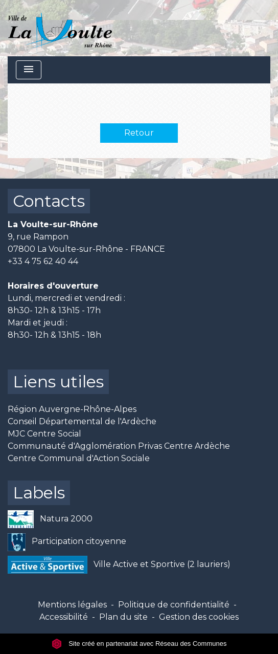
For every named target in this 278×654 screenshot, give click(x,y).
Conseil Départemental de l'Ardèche (82, 421)
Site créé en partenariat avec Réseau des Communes (139, 643)
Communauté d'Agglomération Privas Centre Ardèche (119, 446)
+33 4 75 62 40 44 (43, 261)
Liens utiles (58, 381)
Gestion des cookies (199, 617)
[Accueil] (60, 28)
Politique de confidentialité (173, 604)
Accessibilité (63, 617)
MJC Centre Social (44, 434)
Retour (139, 133)
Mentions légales (72, 604)
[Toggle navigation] (28, 69)
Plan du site (123, 617)
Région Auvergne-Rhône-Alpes (72, 409)
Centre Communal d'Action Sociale (79, 458)
